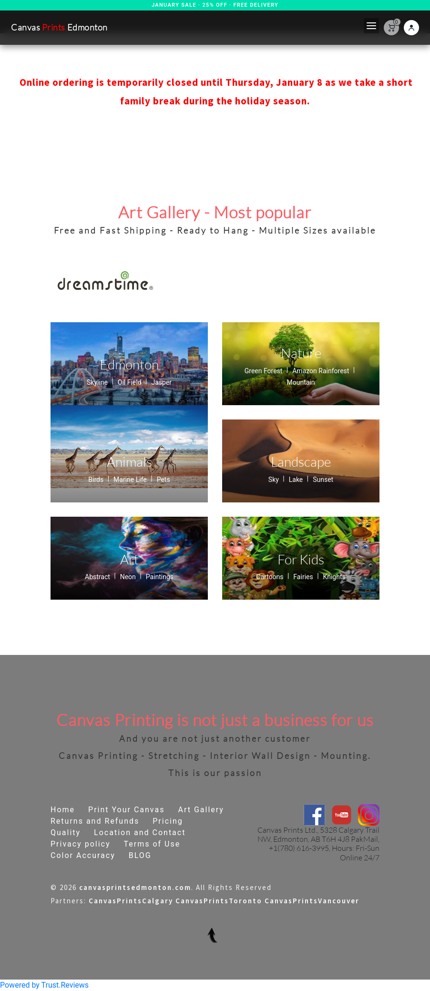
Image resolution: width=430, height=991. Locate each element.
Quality (66, 832)
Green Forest (264, 371)
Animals (129, 461)
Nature (301, 353)
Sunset (323, 479)
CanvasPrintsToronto (218, 901)
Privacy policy (81, 843)
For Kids (300, 559)
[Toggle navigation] (371, 25)
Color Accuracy (83, 855)
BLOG (140, 855)
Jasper (161, 382)
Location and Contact (139, 832)
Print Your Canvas (126, 809)
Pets (163, 479)
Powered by (44, 985)
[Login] (411, 27)
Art (129, 559)
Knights (334, 577)
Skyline (98, 382)
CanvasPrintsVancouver (312, 901)
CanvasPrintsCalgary (131, 901)
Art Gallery (201, 809)
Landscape (301, 461)
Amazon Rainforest (321, 371)
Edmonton (129, 364)
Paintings (160, 577)
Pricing (168, 821)
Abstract (98, 577)
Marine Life (130, 479)
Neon (129, 577)
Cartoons (270, 577)
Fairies (304, 577)
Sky (274, 479)
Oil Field (130, 382)
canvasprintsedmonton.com (135, 887)
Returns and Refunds (95, 821)
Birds (96, 479)
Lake (297, 479)
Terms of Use (151, 843)
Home (63, 809)
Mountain (301, 382)
